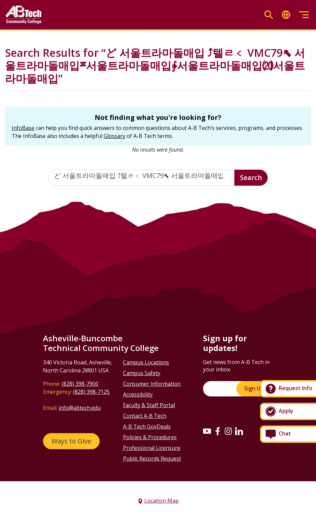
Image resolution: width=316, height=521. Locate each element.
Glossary (114, 136)
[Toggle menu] (304, 15)
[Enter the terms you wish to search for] (141, 178)
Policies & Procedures (150, 437)
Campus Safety (141, 373)
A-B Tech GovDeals (147, 426)
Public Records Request (152, 458)
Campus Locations (146, 362)
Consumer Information (152, 383)
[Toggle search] (268, 15)
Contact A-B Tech (144, 415)
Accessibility (138, 394)
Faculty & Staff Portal (149, 405)
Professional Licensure (151, 448)
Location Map (161, 500)
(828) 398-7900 (80, 383)
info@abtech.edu (80, 407)
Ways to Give (71, 441)
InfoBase (23, 128)
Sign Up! (254, 388)
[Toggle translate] (286, 15)
